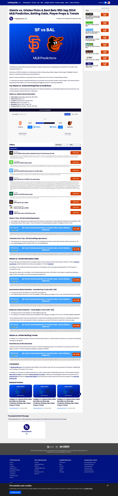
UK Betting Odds (13, 468)
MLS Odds (37, 470)
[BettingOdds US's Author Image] (27, 427)
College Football (49, 2)
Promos (34, 2)
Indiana (61, 470)
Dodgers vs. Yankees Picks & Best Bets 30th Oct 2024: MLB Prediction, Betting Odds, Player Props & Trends (20, 402)
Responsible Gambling (14, 470)
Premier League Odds (39, 472)
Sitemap (11, 477)
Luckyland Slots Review (89, 472)
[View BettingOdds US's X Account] (26, 19)
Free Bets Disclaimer (14, 475)
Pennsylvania (62, 462)
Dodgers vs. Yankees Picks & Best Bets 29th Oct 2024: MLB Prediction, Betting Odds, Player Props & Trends (44, 402)
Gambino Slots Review (89, 464)
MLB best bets (13, 376)
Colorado (61, 468)
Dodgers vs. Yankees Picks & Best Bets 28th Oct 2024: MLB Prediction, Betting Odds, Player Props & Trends (68, 402)
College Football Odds (39, 464)
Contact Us (12, 466)
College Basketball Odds (40, 468)
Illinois (60, 464)
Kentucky (61, 466)
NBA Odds (37, 466)
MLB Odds (37, 473)
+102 (30, 127)
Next (79, 394)
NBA (42, 2)
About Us (11, 462)
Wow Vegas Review (88, 466)
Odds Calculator (74, 2)
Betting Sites (26, 2)
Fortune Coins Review (88, 470)
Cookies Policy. (88, 489)
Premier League (59, 2)
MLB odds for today (15, 374)
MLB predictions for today (37, 374)
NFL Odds (36, 462)
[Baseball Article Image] (20, 391)
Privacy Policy (12, 472)
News (66, 2)
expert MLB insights (31, 376)
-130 (60, 127)
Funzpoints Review (88, 468)
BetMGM (50, 264)
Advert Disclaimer (105, 8)
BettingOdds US (20, 18)
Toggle (105, 3)
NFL (38, 2)
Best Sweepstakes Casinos (90, 462)
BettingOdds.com (16, 367)
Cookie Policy (12, 473)
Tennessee (61, 472)
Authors (11, 464)
